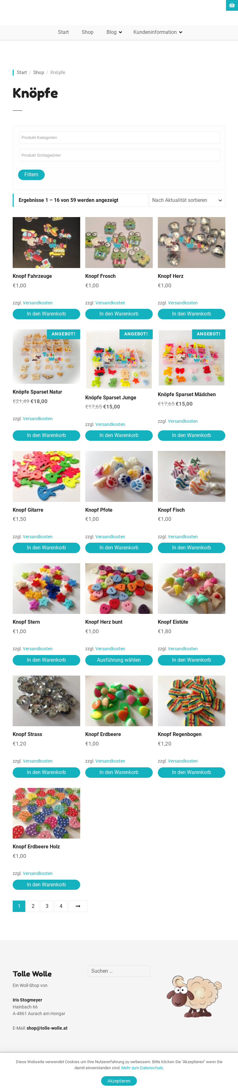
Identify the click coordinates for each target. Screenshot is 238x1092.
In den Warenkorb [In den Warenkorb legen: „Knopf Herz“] (191, 314)
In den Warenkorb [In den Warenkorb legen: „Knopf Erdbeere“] (119, 772)
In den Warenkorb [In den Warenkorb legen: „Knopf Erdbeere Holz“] (46, 885)
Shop (87, 32)
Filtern (31, 175)
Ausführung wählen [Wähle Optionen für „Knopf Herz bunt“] (119, 660)
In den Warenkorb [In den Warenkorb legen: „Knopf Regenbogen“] (191, 772)
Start (63, 32)
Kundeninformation (155, 32)
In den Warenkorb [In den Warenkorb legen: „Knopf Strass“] (46, 772)
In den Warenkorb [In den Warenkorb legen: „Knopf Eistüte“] (191, 660)
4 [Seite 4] (61, 906)
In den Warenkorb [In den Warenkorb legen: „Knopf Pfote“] (119, 548)
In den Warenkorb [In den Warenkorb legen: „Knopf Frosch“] (119, 314)
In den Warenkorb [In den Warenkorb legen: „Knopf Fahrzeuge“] (46, 314)
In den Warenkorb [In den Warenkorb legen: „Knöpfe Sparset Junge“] (119, 435)
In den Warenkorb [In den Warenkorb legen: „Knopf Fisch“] (191, 548)
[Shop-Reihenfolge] (187, 200)
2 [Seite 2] (33, 906)
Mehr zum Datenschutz (142, 1067)
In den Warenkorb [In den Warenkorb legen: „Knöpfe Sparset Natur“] (46, 435)
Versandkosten (38, 303)
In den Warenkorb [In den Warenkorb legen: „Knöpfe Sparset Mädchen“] (191, 435)
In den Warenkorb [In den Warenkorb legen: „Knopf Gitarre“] (46, 548)
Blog (111, 32)
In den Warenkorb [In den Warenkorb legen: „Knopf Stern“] (46, 660)
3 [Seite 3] (47, 906)
